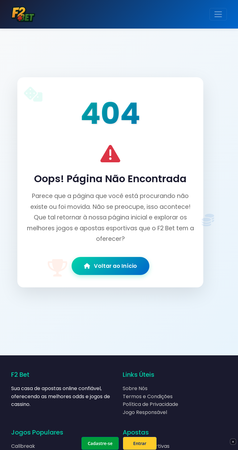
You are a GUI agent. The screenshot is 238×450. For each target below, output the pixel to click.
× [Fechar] (233, 441)
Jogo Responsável (145, 412)
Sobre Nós (135, 388)
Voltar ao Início (110, 266)
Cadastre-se (100, 443)
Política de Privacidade (150, 404)
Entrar (140, 443)
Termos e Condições (148, 396)
